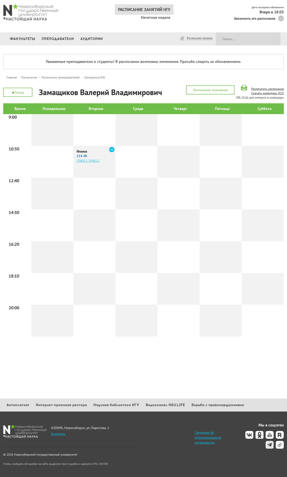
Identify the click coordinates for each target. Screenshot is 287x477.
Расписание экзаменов (210, 90)
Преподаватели (58, 39)
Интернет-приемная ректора (61, 405)
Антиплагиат (17, 405)
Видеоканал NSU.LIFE (165, 405)
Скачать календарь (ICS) (267, 93)
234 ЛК (82, 156)
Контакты (58, 434)
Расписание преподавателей (60, 77)
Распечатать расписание (267, 89)
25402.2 (93, 161)
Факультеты (22, 39)
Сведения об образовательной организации (208, 437)
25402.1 (82, 161)
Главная (11, 77)
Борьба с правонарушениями (217, 405)
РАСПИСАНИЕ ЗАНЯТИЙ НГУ (144, 9)
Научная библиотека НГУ (116, 405)
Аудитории (91, 39)
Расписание (29, 77)
